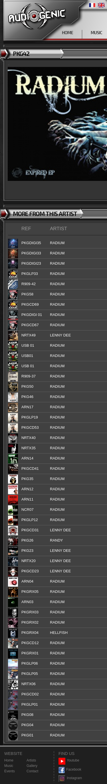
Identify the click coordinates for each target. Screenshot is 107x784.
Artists (31, 760)
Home (8, 760)
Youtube (68, 760)
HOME (67, 32)
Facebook (69, 769)
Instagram (70, 778)
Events (9, 771)
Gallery (32, 766)
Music (8, 766)
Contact (32, 771)
